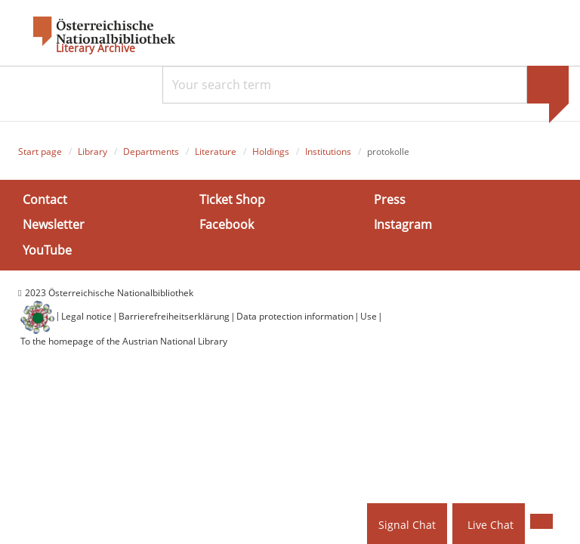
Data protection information (294, 316)
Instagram (403, 224)
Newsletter (54, 224)
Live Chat (490, 525)
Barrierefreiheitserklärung (174, 316)
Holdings (270, 151)
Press (390, 199)
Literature (215, 151)
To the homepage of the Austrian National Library (123, 341)
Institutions (328, 151)
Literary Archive (95, 48)
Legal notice (86, 316)
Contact (45, 199)
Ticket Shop (232, 199)
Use (368, 316)
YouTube (47, 249)
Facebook (226, 224)
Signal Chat (407, 525)
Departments (151, 151)
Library (92, 151)
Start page (40, 151)
